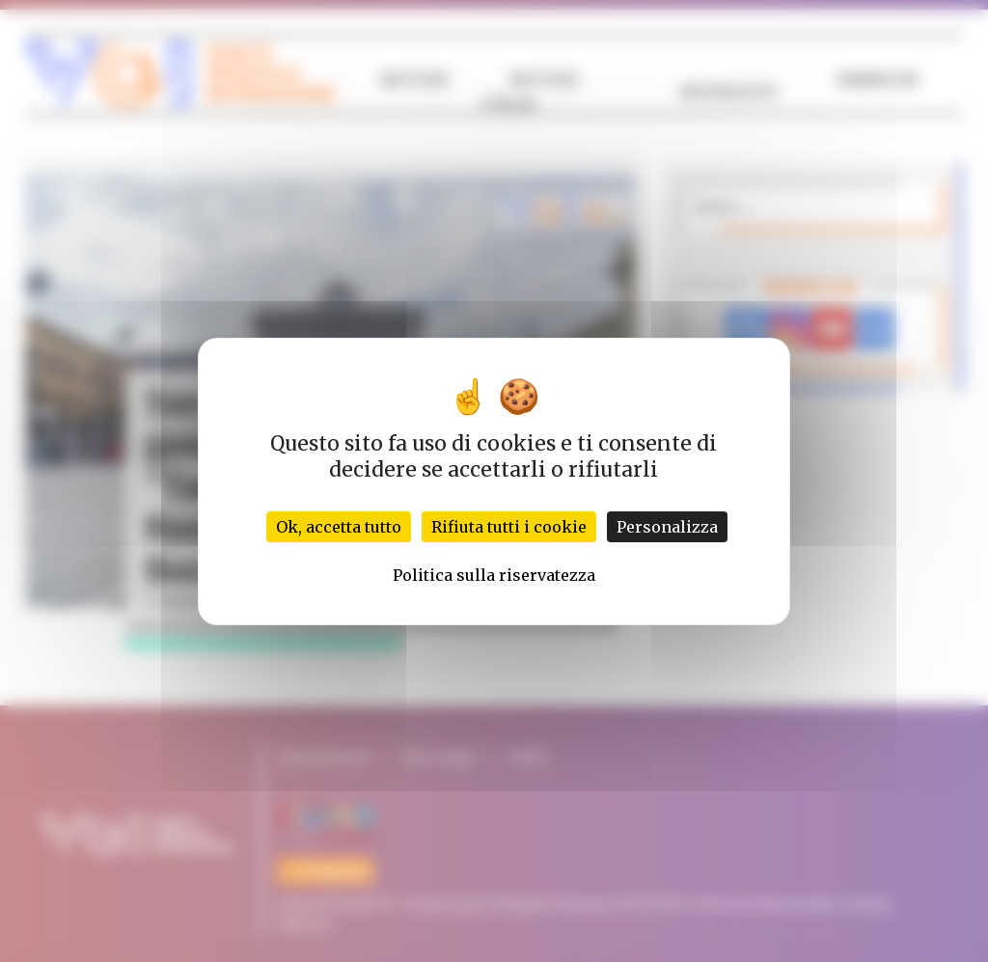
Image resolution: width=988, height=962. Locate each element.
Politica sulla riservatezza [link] (494, 575)
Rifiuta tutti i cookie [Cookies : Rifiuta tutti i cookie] (509, 526)
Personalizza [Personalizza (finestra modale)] (667, 526)
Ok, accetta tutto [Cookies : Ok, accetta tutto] (338, 526)
